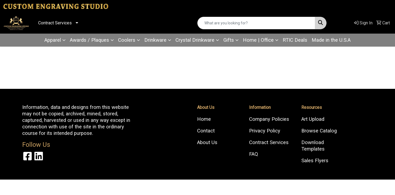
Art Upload (312, 119)
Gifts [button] (228, 40)
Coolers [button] (126, 40)
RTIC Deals (295, 40)
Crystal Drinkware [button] (194, 40)
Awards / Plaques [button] (89, 40)
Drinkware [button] (155, 40)
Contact (206, 131)
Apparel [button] (52, 40)
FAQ (253, 154)
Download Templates (313, 145)
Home (204, 119)
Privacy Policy (264, 131)
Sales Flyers (314, 161)
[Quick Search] (256, 23)
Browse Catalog (319, 131)
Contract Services (55, 22)
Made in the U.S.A (331, 40)
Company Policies (269, 119)
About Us (207, 142)
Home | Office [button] (258, 40)
